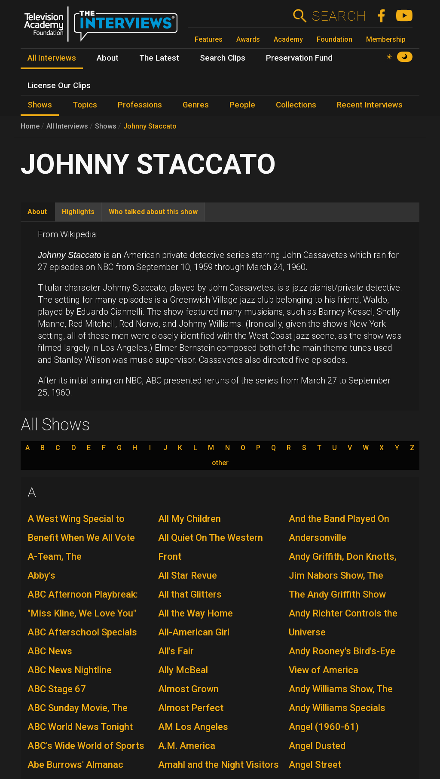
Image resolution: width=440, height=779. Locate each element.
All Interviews (67, 126)
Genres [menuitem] (196, 105)
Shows (105, 126)
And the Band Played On (339, 518)
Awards (248, 39)
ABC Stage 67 (57, 689)
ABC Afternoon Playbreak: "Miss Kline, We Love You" (83, 604)
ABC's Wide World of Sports (86, 745)
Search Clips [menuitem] (222, 58)
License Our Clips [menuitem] (59, 85)
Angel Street (315, 764)
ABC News (50, 651)
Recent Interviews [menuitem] (370, 105)
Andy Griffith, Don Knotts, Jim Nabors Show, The (343, 566)
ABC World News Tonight (80, 726)
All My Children (189, 518)
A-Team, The (55, 556)
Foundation (334, 39)
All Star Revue (187, 575)
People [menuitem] (242, 105)
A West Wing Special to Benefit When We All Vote (81, 528)
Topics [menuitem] (85, 105)
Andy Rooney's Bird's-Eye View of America (342, 660)
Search (339, 15)
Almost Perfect (190, 707)
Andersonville (317, 537)
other (220, 463)
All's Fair (176, 651)
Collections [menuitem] (296, 105)
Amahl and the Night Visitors (218, 764)
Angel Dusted (317, 745)
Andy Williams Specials (337, 707)
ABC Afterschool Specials (82, 632)
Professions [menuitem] (140, 105)
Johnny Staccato (150, 126)
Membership (386, 39)
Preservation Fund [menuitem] (299, 58)
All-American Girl (193, 632)
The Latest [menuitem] (159, 58)
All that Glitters (190, 594)
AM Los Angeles (193, 726)
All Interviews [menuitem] (52, 58)
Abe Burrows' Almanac (75, 764)
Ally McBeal (183, 670)
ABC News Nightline (70, 670)
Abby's (41, 575)
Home (30, 126)
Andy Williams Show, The (341, 689)
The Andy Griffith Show (337, 594)
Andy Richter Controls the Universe (343, 623)
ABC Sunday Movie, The (78, 707)
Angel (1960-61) (324, 726)
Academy (288, 39)
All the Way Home (195, 613)
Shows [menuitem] (40, 105)
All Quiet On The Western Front (210, 547)
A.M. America (186, 745)
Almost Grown (188, 689)
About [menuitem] (108, 58)
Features (209, 39)
